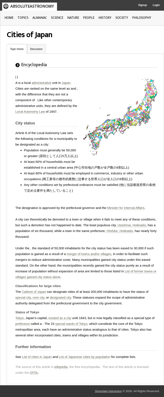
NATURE (73, 18)
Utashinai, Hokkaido (131, 225)
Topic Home (16, 49)
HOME (8, 18)
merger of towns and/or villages (89, 254)
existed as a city (59, 318)
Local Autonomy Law (30, 111)
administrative (41, 83)
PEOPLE (88, 18)
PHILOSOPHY (141, 18)
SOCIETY (122, 18)
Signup (142, 5)
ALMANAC (39, 18)
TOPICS (23, 18)
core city (38, 297)
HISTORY (104, 18)
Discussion (36, 49)
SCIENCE (57, 18)
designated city (60, 297)
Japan (66, 83)
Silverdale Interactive (108, 391)
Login (156, 5)
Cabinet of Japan (34, 291)
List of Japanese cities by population (84, 357)
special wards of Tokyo (71, 323)
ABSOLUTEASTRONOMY (32, 6)
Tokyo (19, 318)
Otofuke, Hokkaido (120, 231)
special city (23, 297)
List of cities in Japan (37, 357)
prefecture (22, 323)
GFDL (34, 372)
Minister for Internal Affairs (125, 208)
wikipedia (61, 367)
